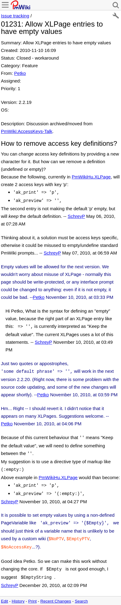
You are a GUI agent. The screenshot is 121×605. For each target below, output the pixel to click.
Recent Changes (55, 592)
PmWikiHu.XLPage (91, 176)
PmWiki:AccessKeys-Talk (26, 131)
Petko (20, 73)
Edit (4, 592)
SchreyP (76, 215)
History (18, 592)
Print (32, 592)
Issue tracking (15, 15)
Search (81, 592)
